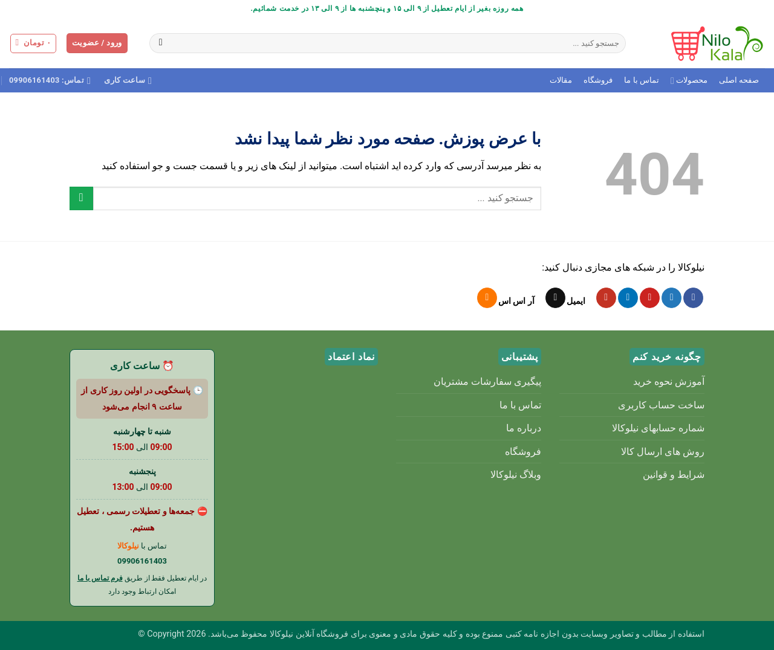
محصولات (689, 80)
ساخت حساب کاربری (661, 405)
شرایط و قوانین (673, 474)
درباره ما (523, 428)
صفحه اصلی (739, 80)
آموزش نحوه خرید (668, 381)
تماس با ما (641, 80)
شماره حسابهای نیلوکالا (658, 428)
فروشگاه (598, 80)
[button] (97, 43)
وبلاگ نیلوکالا (515, 474)
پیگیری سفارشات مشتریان (487, 381)
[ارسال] (161, 43)
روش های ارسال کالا (662, 451)
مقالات (561, 80)
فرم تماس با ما (100, 578)
